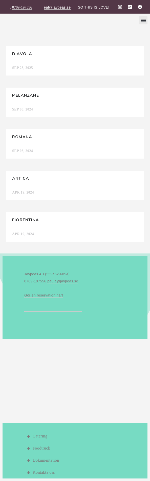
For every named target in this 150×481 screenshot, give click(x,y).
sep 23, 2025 (22, 68)
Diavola (22, 54)
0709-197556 (22, 7)
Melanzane (25, 95)
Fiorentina (25, 220)
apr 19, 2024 (23, 192)
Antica (20, 178)
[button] (143, 20)
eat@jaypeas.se (57, 7)
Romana (22, 137)
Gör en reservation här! (43, 295)
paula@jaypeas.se (62, 281)
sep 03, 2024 (22, 109)
